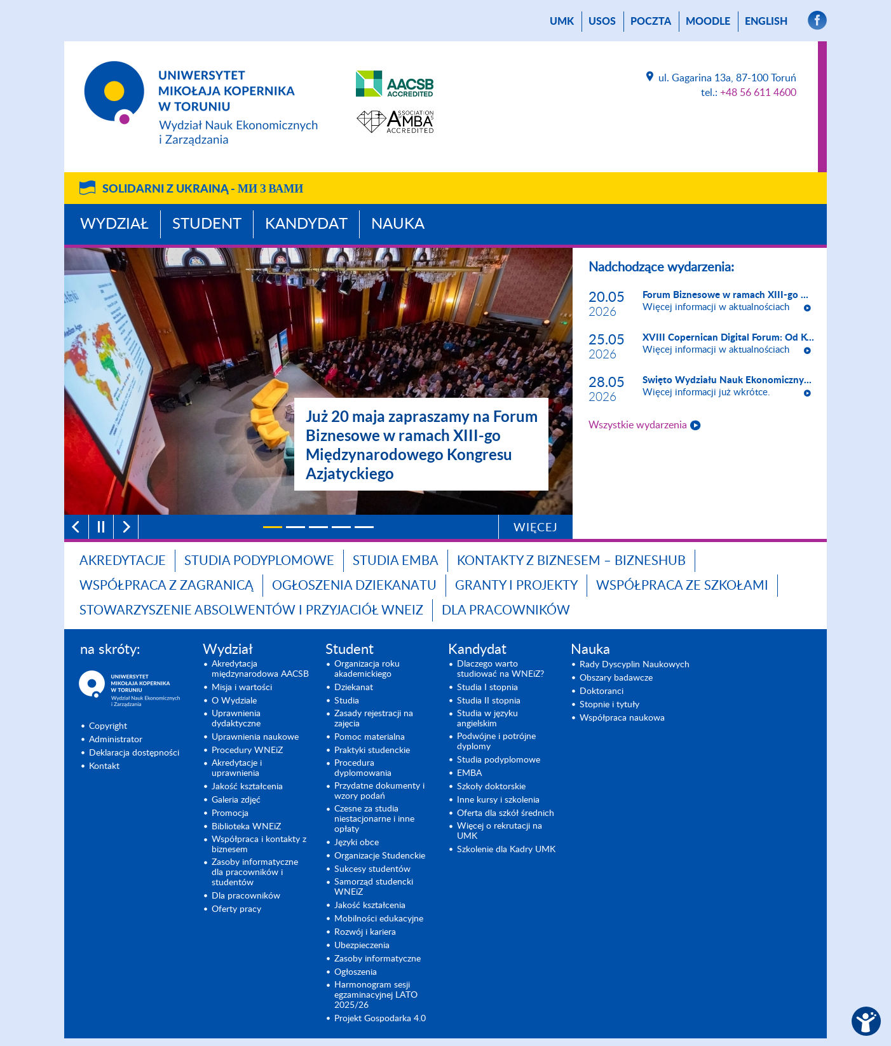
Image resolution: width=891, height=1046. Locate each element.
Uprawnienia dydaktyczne (236, 718)
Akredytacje (122, 561)
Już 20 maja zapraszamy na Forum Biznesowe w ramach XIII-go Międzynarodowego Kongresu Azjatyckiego (422, 444)
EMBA (469, 773)
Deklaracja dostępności (134, 753)
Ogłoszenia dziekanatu (354, 586)
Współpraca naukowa (622, 718)
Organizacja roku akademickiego (367, 669)
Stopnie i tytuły (609, 704)
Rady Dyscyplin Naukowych (635, 664)
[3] (318, 527)
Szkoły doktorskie (491, 786)
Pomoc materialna (369, 737)
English (766, 22)
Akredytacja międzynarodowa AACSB (260, 669)
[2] (295, 527)
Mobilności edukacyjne (378, 918)
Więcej (536, 528)
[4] (341, 527)
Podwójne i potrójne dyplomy (496, 741)
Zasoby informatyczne (377, 958)
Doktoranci (601, 691)
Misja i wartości (242, 687)
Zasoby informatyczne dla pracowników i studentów (255, 872)
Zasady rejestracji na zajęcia (373, 718)
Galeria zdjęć (236, 800)
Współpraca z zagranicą (166, 586)
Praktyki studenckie (372, 750)
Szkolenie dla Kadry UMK (506, 849)
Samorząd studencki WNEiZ (373, 887)
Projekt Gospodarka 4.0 (380, 1018)
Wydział (114, 224)
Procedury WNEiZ (247, 750)
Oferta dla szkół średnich (505, 813)
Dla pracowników (506, 610)
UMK (562, 22)
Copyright (108, 726)
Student (206, 224)
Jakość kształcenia (247, 786)
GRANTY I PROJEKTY (516, 586)
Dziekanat (353, 687)
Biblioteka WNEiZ (246, 826)
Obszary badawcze (616, 678)
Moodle (708, 22)
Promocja (230, 813)
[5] (364, 527)
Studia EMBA (396, 561)
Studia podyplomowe (259, 561)
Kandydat (306, 224)
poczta (650, 22)
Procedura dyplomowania (362, 768)
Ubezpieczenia (362, 945)
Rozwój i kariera (365, 932)
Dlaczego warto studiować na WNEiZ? (500, 669)
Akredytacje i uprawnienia (237, 768)
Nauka (398, 224)
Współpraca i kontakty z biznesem (259, 844)
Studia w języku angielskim (487, 718)
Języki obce (356, 842)
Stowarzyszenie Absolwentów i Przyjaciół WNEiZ (251, 610)
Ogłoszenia (355, 972)
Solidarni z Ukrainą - (202, 189)
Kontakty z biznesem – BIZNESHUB (571, 561)
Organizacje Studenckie (379, 856)
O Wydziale (234, 700)
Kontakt (104, 766)
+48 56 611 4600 (758, 93)
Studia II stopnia (488, 700)
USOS (602, 22)
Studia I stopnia (487, 687)
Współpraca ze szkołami (682, 586)
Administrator (115, 739)
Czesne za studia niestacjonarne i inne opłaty (374, 819)
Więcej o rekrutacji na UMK (499, 831)
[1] (272, 527)
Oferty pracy (236, 909)
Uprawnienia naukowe (255, 737)
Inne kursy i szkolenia (498, 800)
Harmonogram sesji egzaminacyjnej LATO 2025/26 (376, 995)
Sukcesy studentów (372, 869)
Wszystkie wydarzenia (637, 425)
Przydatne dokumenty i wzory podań (379, 791)
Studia (346, 700)
